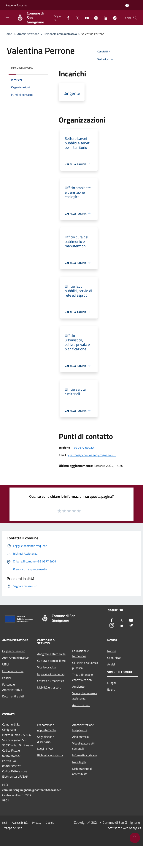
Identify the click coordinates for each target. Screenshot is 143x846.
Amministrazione (28, 34)
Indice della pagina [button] (22, 68)
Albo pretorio (80, 736)
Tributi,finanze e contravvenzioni (82, 677)
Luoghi (111, 683)
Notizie (111, 651)
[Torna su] (135, 838)
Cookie (50, 822)
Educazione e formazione (80, 653)
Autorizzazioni (81, 705)
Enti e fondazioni (12, 671)
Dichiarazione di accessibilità (82, 771)
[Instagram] (94, 17)
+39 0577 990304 (83, 447)
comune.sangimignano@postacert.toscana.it (31, 790)
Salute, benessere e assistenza (84, 696)
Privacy (36, 822)
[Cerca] (135, 18)
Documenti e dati (13, 696)
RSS (4, 822)
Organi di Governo (13, 651)
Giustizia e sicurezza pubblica (85, 665)
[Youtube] (85, 17)
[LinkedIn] (104, 17)
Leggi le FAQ (45, 748)
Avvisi (111, 664)
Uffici (5, 664)
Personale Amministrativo (12, 687)
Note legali (79, 762)
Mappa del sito (13, 828)
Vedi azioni (105, 59)
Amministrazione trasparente (83, 727)
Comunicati (114, 657)
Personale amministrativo (60, 34)
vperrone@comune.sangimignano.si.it (92, 455)
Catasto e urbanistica (50, 680)
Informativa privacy (84, 755)
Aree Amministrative (15, 657)
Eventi (111, 689)
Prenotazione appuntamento (46, 727)
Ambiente (78, 686)
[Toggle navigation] (7, 17)
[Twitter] (76, 17)
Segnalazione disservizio (45, 739)
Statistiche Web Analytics (124, 828)
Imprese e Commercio (50, 674)
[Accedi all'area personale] (127, 5)
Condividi (105, 51)
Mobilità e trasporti (49, 687)
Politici (6, 677)
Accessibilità (20, 822)
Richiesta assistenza (50, 755)
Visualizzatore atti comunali (83, 746)
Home (8, 34)
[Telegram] (113, 17)
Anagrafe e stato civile (51, 654)
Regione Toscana (16, 5)
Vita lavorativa (46, 667)
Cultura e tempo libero (51, 660)
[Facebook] (66, 17)
